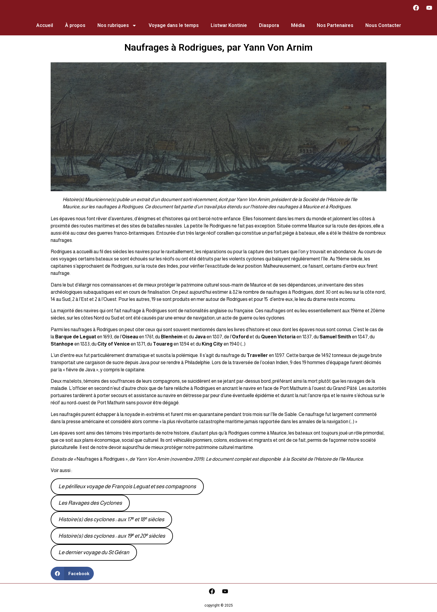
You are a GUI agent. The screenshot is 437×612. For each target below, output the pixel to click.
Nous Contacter (383, 25)
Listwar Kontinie (229, 25)
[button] (72, 573)
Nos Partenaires (335, 25)
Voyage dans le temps (174, 25)
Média (298, 25)
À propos (75, 25)
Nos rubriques (117, 25)
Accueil (44, 25)
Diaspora (269, 25)
